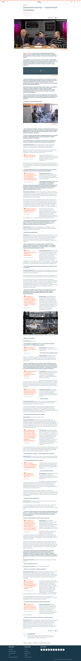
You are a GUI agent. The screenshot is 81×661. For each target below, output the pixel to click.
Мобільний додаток (12, 651)
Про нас (26, 649)
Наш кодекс (27, 651)
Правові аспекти (28, 653)
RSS (9, 655)
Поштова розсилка (12, 653)
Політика (25, 5)
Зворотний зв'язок (28, 657)
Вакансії (26, 655)
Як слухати (11, 649)
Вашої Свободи (29, 53)
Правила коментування (13, 657)
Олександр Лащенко (31, 633)
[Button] (51, 18)
